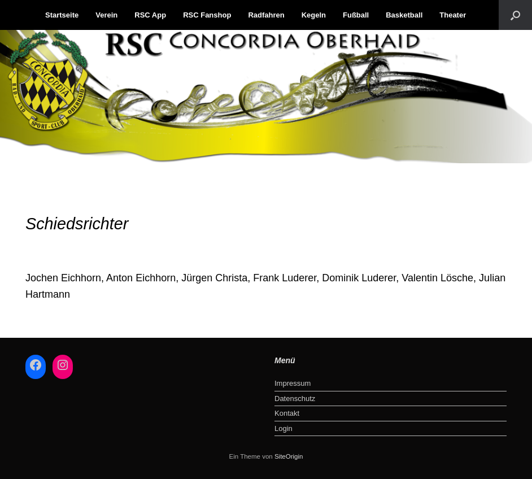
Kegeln (314, 15)
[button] (515, 15)
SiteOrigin (288, 456)
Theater (452, 15)
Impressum (292, 383)
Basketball (404, 15)
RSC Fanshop (207, 15)
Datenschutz (294, 398)
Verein (106, 15)
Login (283, 428)
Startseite (62, 15)
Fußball (356, 15)
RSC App (150, 15)
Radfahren (266, 15)
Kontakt (286, 413)
